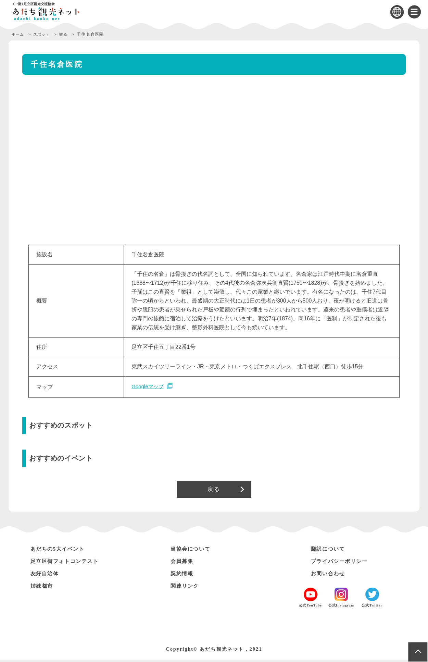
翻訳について (330, 551)
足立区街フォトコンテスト (68, 563)
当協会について (193, 551)
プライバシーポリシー (342, 563)
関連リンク (186, 588)
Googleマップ (148, 387)
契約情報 (183, 576)
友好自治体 (46, 576)
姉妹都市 (43, 588)
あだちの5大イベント (60, 551)
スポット (44, 34)
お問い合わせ (330, 576)
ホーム (18, 34)
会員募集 (183, 563)
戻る (213, 490)
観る (68, 34)
